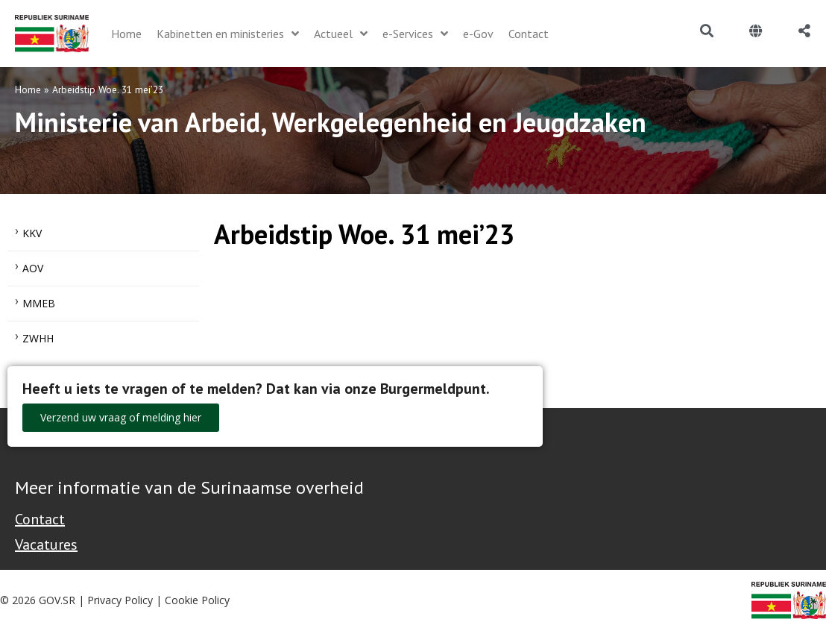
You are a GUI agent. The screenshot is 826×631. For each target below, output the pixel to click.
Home (28, 89)
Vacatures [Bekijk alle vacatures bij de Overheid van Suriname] (46, 544)
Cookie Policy (197, 600)
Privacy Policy (120, 600)
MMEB (38, 303)
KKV (32, 233)
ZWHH (38, 338)
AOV (32, 268)
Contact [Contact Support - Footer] (40, 519)
